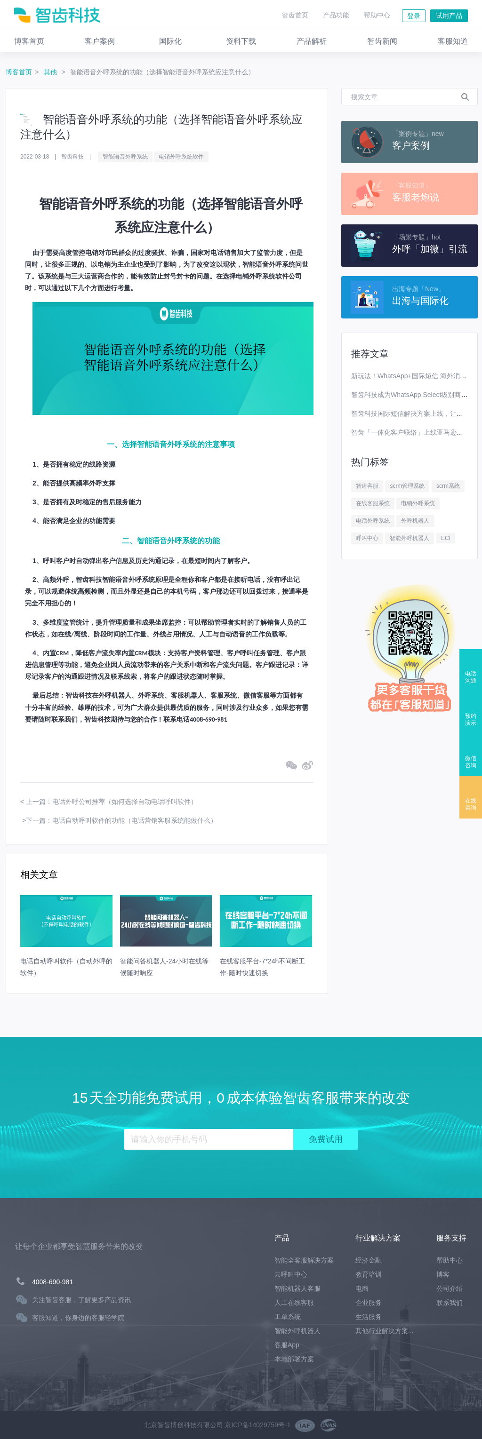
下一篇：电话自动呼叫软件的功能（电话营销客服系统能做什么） (121, 820)
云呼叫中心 (290, 1274)
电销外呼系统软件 (181, 156)
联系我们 (449, 1302)
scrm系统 (448, 486)
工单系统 (287, 1316)
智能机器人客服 (297, 1288)
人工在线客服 (294, 1302)
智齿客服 (367, 486)
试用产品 (449, 15)
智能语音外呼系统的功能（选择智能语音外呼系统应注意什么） (162, 72)
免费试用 (326, 1139)
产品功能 (336, 15)
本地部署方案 (294, 1359)
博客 (443, 1274)
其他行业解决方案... (384, 1331)
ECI (445, 538)
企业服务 (368, 1302)
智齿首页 (295, 15)
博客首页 (19, 72)
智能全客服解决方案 (304, 1260)
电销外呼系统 (418, 503)
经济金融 (368, 1260)
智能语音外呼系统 (125, 156)
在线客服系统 (373, 503)
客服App (286, 1345)
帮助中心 (377, 15)
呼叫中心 (367, 538)
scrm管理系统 (407, 486)
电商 (362, 1288)
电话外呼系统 (373, 520)
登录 (413, 16)
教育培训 (368, 1274)
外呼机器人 (415, 520)
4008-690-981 (52, 1282)
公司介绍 (449, 1288)
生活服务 (368, 1316)
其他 (51, 72)
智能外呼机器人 (409, 538)
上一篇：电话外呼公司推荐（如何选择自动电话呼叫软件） (111, 801)
